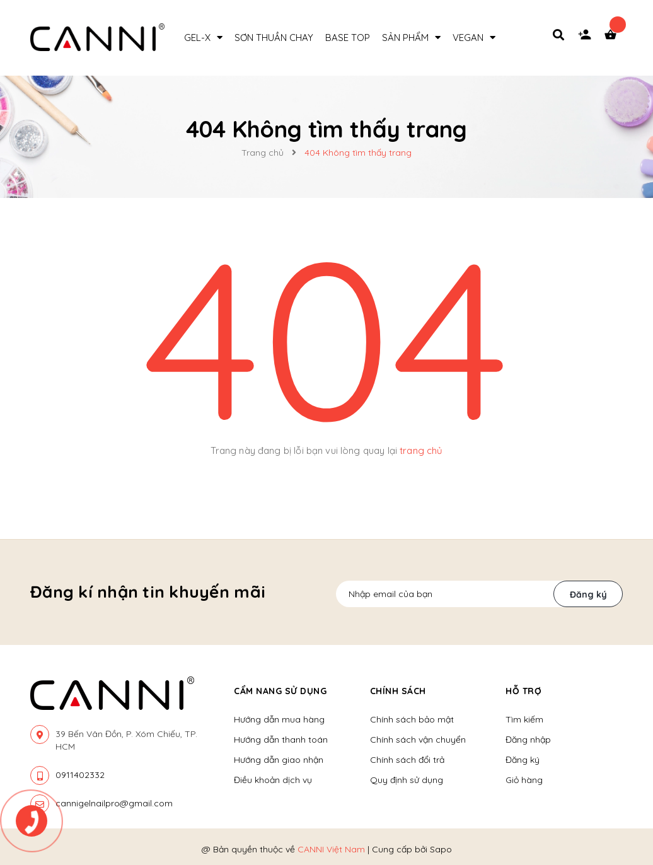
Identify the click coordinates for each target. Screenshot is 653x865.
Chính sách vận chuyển (418, 739)
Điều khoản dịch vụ (273, 780)
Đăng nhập (528, 739)
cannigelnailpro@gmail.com (114, 803)
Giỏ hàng (524, 780)
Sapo (441, 849)
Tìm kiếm (524, 719)
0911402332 (80, 775)
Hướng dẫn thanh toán (281, 739)
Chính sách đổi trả (407, 759)
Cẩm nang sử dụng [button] (280, 691)
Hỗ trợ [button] (523, 691)
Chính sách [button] (398, 691)
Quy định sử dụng (406, 780)
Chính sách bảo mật (412, 719)
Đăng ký (588, 594)
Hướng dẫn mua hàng (279, 719)
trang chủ (421, 450)
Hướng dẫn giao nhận (278, 759)
